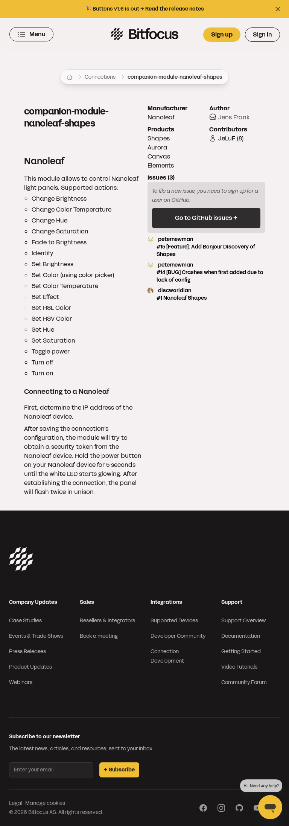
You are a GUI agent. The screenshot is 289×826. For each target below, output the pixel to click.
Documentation (240, 636)
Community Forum (244, 682)
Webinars (20, 682)
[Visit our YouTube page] (257, 807)
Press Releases (27, 651)
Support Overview (243, 620)
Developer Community (178, 636)
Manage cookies (45, 803)
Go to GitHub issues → (206, 217)
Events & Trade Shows (36, 636)
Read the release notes (174, 8)
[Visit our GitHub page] (239, 807)
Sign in (262, 34)
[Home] (70, 77)
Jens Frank (234, 117)
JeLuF (226, 138)
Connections (100, 77)
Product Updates (30, 667)
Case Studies (25, 620)
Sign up (222, 34)
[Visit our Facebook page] (203, 807)
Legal (15, 803)
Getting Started (241, 651)
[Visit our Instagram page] (221, 807)
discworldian (206, 294)
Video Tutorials (239, 667)
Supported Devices (174, 620)
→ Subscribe (119, 769)
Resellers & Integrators (107, 620)
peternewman (206, 247)
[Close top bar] (277, 9)
